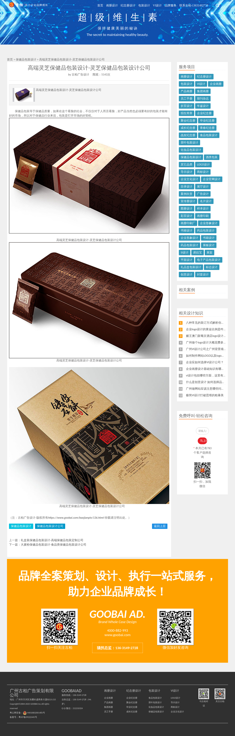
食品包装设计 (209, 135)
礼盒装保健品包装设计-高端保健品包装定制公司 (52, 540)
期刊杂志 (203, 98)
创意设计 (186, 274)
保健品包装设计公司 (50, 526)
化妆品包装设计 (191, 150)
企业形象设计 (209, 223)
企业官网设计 (211, 179)
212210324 (78, 708)
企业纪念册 (204, 113)
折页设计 (186, 106)
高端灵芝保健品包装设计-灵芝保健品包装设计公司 (72, 59)
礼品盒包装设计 (191, 267)
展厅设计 (203, 186)
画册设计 (115, 5)
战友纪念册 (188, 135)
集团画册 (203, 91)
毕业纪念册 (207, 120)
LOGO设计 (203, 164)
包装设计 (146, 5)
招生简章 (186, 113)
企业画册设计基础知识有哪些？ (206, 369)
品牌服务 (171, 5)
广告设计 (203, 194)
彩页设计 (186, 216)
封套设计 (203, 274)
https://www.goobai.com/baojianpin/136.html (76, 517)
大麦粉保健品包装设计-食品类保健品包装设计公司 (53, 544)
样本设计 (203, 208)
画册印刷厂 (188, 223)
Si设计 (185, 252)
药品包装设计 (206, 230)
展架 (209, 252)
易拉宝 (197, 252)
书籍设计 (186, 230)
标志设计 (212, 267)
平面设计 (186, 260)
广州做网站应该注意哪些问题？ (206, 388)
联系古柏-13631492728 (194, 5)
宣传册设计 (188, 201)
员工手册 (186, 98)
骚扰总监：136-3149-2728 (117, 648)
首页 (104, 5)
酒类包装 (212, 157)
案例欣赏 (186, 194)
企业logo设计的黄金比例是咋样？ (207, 329)
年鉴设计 (203, 106)
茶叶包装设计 (189, 142)
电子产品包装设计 (208, 260)
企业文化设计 (189, 179)
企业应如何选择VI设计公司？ (205, 362)
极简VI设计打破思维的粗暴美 (205, 395)
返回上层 (160, 526)
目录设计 (186, 186)
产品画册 (186, 91)
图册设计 (186, 208)
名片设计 (206, 201)
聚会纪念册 (188, 120)
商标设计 (203, 172)
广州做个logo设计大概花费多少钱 (207, 342)
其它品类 (186, 164)
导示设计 (186, 172)
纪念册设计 (131, 5)
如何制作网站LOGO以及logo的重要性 (209, 355)
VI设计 (158, 5)
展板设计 (209, 245)
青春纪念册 (207, 128)
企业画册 (216, 84)
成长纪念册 (188, 128)
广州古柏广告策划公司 (28, 5)
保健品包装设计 (26, 59)
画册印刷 (203, 216)
